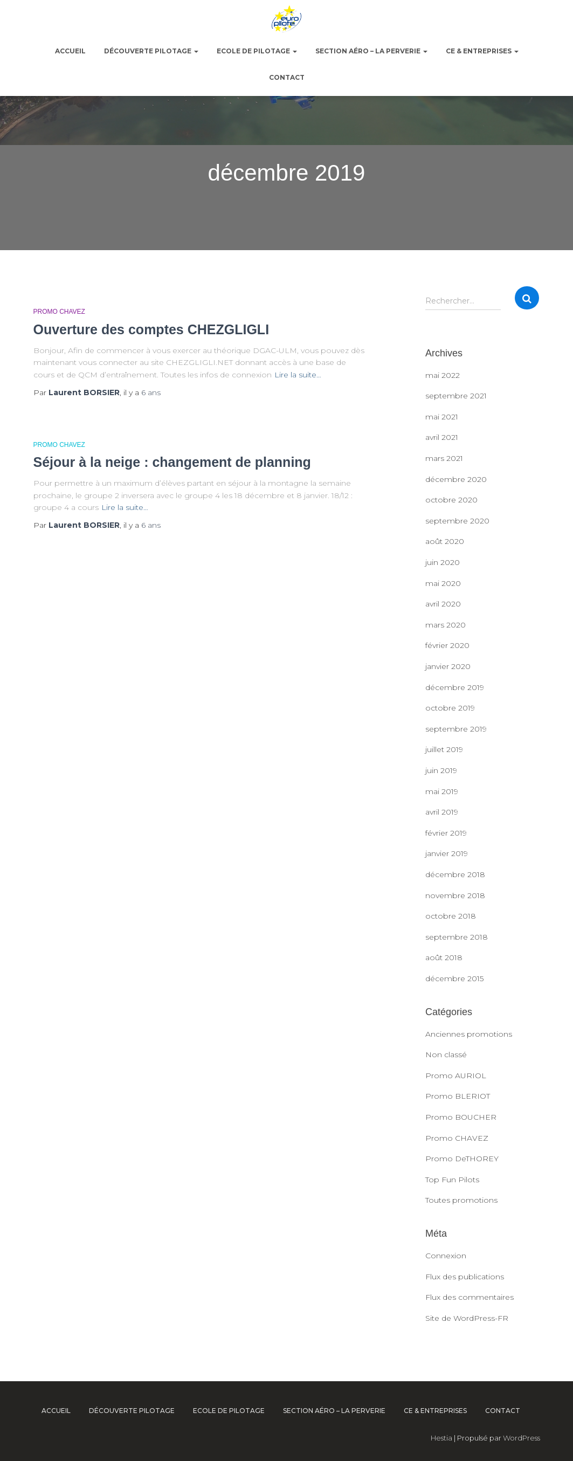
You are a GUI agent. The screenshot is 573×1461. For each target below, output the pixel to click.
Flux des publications (464, 1276)
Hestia (441, 1438)
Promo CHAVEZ (59, 311)
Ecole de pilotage (257, 51)
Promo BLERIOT (457, 1096)
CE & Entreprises (482, 51)
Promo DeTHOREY (462, 1158)
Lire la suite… (297, 375)
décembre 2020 (456, 479)
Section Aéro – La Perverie (371, 51)
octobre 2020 (451, 500)
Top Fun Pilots (452, 1179)
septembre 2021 (456, 396)
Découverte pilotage (151, 51)
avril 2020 (443, 604)
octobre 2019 (450, 708)
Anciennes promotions (468, 1034)
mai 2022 (442, 375)
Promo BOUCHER (460, 1117)
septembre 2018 (456, 937)
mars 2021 (444, 458)
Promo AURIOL (455, 1075)
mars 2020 (445, 625)
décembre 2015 (454, 978)
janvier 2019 (446, 853)
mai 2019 (441, 791)
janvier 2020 (448, 666)
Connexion (445, 1255)
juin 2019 (441, 770)
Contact (287, 77)
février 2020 (447, 645)
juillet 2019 (444, 749)
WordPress (521, 1438)
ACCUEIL (70, 51)
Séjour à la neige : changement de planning (172, 462)
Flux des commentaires (469, 1297)
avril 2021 (441, 437)
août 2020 (444, 541)
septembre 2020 (457, 521)
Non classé (446, 1054)
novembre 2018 (455, 895)
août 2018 (443, 957)
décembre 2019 (454, 687)
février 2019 (446, 833)
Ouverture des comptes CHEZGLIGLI (151, 329)
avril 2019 (441, 812)
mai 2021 (441, 417)
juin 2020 (442, 562)
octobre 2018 (450, 916)
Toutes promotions (461, 1200)
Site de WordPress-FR (466, 1318)
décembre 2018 (455, 874)
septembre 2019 (456, 729)
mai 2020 (443, 583)
